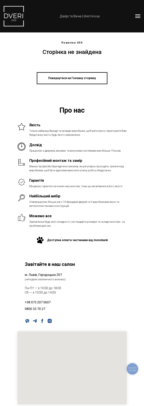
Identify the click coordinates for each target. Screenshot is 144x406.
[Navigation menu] (137, 16)
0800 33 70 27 (35, 309)
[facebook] (42, 320)
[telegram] (34, 320)
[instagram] (49, 320)
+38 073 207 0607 (38, 302)
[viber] (27, 320)
